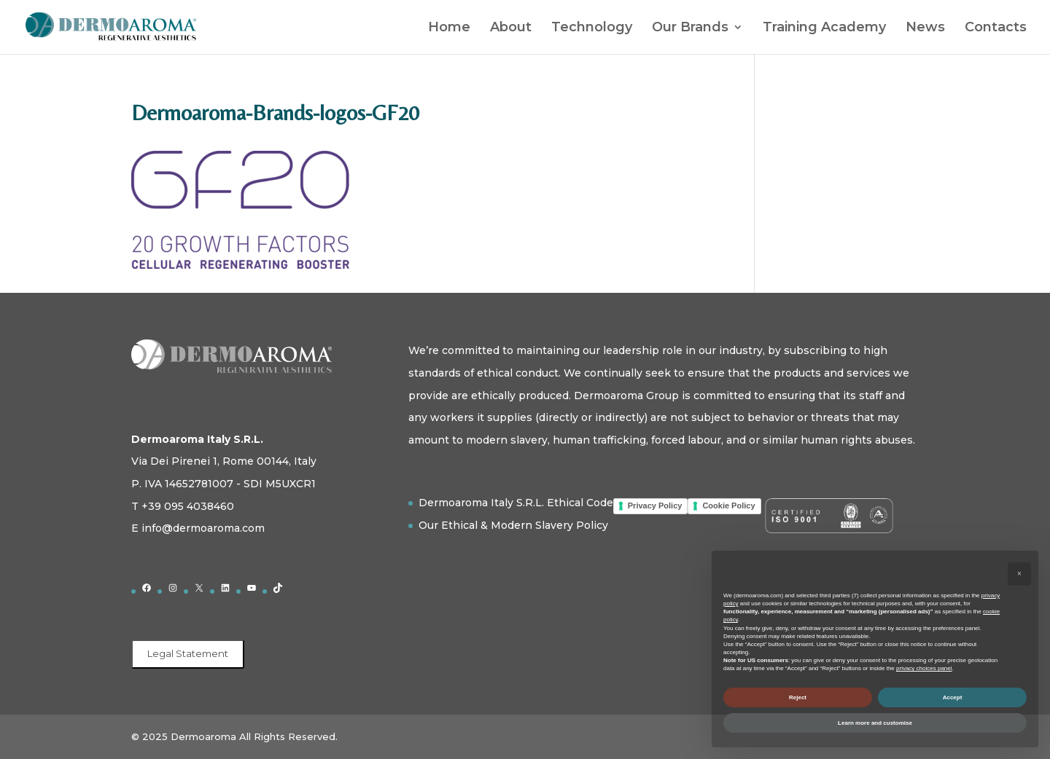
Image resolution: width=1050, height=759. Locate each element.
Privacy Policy (655, 505)
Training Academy (824, 28)
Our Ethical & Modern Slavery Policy (513, 525)
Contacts (996, 28)
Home (449, 28)
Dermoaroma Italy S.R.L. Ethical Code (516, 502)
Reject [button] (797, 697)
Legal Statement (187, 653)
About (511, 28)
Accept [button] (952, 697)
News (925, 28)
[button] (1019, 574)
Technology (591, 28)
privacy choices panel (924, 668)
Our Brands (690, 28)
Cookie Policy (728, 505)
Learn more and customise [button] (875, 723)
